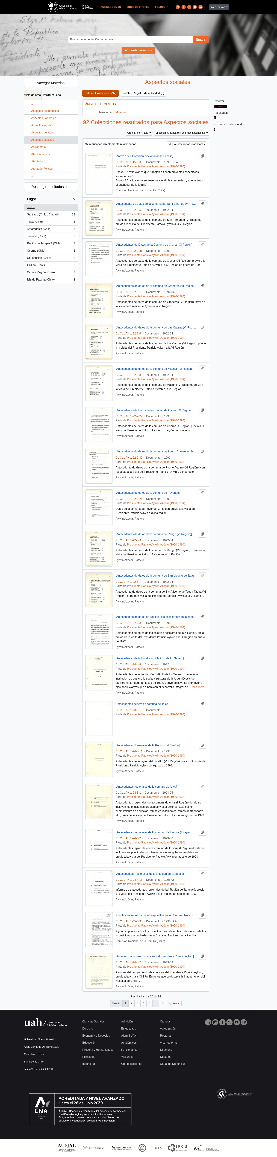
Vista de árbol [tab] (33, 94)
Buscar (201, 39)
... (32, 103)
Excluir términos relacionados (187, 144)
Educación (89, 1042)
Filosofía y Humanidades (97, 1049)
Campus (165, 1021)
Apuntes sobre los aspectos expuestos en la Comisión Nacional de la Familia (156, 915)
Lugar (31, 199)
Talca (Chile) (51, 222)
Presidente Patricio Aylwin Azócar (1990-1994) (156, 166)
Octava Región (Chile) (51, 273)
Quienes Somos (110, 7)
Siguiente (173, 1003)
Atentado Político (42, 168)
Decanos (165, 1056)
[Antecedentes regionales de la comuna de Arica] (146, 786)
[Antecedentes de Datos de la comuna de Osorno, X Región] (153, 410)
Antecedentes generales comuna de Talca (142, 703)
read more (198, 687)
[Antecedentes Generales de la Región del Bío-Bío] (148, 745)
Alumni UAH (129, 1035)
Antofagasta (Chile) (51, 230)
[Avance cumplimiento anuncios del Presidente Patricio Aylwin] (155, 956)
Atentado (37, 161)
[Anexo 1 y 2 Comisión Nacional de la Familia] (144, 156)
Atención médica (41, 154)
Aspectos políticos (42, 132)
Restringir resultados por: (51, 187)
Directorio (166, 1049)
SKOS (218, 106)
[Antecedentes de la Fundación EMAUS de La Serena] (150, 658)
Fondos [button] (160, 7)
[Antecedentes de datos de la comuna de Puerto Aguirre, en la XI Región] (156, 451)
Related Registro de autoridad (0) (143, 93)
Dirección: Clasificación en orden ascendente (180, 132)
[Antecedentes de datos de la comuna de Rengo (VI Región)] (154, 534)
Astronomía (38, 146)
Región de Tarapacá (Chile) (51, 244)
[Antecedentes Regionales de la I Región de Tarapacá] (150, 873)
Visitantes (127, 1056)
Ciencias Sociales (93, 1021)
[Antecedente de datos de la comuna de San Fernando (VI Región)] (156, 203)
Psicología (88, 1056)
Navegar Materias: (51, 83)
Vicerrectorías (168, 1042)
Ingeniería (88, 1063)
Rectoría (165, 1035)
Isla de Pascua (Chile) (51, 280)
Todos (31, 207)
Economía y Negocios (96, 1035)
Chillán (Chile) (51, 266)
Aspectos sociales (42, 139)
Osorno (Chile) (51, 251)
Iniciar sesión (218, 7)
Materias (121, 112)
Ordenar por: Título (138, 132)
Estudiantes (128, 1028)
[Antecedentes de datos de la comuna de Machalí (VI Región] (154, 368)
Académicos (129, 1042)
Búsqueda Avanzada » (138, 50)
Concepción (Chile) (51, 258)
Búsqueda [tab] (54, 94)
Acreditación (168, 1028)
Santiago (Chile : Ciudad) (51, 215)
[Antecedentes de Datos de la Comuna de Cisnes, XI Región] (154, 244)
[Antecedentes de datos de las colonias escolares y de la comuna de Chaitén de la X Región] (156, 616)
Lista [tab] (45, 94)
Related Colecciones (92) (100, 93)
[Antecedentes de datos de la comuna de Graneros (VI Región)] (155, 285)
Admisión (127, 1021)
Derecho (87, 1028)
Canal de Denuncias (172, 1063)
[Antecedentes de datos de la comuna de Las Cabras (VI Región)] (156, 327)
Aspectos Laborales (43, 118)
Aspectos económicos (45, 110)
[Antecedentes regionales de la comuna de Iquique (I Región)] (154, 832)
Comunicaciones (131, 1063)
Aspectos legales (42, 125)
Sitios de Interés (137, 7)
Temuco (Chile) (51, 237)
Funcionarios (129, 1049)
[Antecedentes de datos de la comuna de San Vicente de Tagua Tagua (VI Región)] (156, 575)
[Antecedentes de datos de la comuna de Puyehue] (148, 492)
